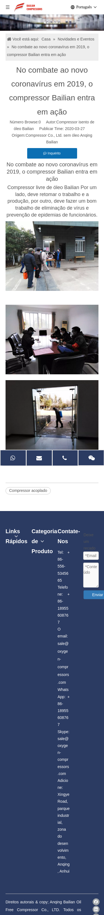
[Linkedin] (96, 909)
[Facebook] (96, 901)
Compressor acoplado (28, 490)
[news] (52, 22)
